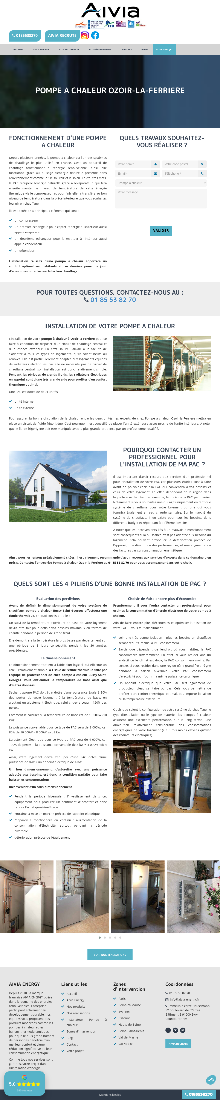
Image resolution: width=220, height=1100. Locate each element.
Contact (126, 49)
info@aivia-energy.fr (184, 999)
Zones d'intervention (81, 1031)
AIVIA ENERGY (41, 49)
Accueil (18, 49)
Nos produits (69, 49)
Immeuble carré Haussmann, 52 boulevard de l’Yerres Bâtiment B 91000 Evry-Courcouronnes (188, 1012)
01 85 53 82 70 (113, 299)
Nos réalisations (100, 49)
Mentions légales (110, 1095)
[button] (99, 937)
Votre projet (164, 49)
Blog (144, 49)
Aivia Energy (75, 1000)
